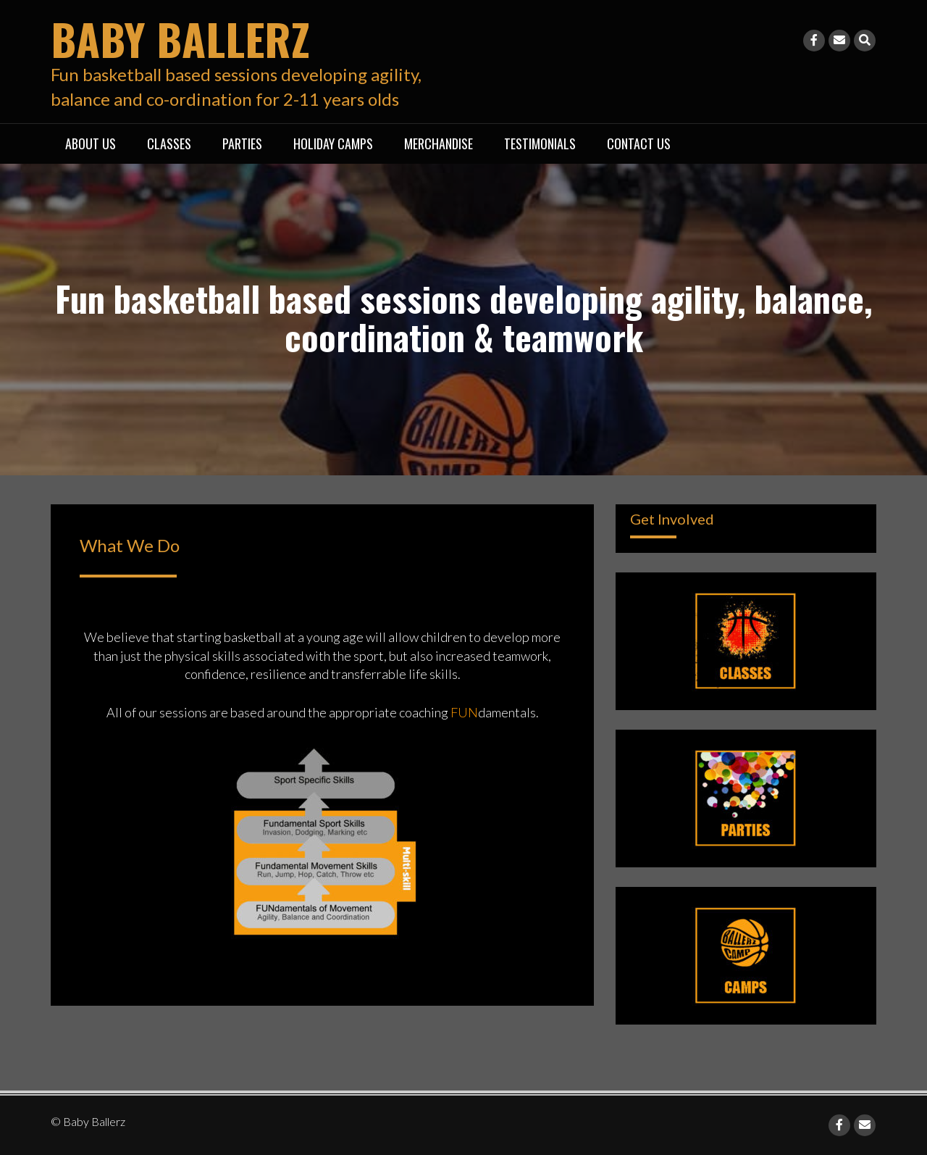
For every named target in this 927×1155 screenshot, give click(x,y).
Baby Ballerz (180, 38)
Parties (242, 143)
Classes (169, 143)
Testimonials (540, 143)
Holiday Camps (333, 143)
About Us (90, 143)
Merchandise (438, 143)
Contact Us (639, 143)
